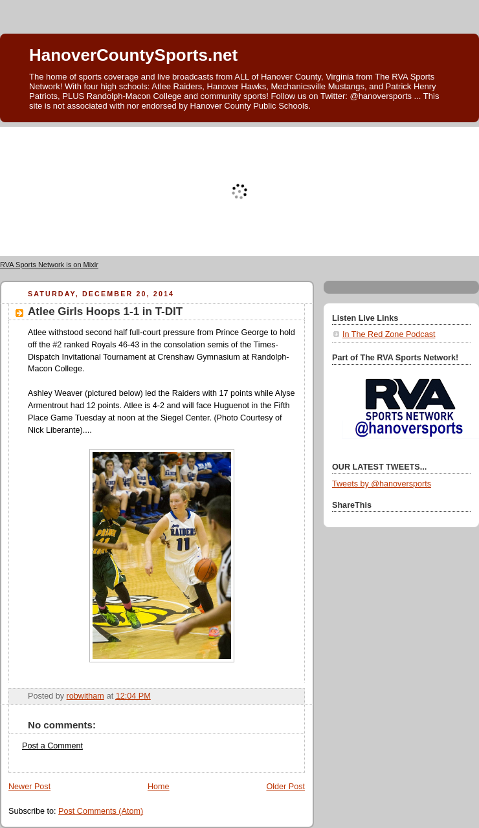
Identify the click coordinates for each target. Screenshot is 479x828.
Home (159, 786)
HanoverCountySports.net (133, 55)
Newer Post (29, 786)
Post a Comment (52, 745)
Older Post (285, 786)
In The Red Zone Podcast (388, 334)
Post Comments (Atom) (100, 811)
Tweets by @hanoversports (381, 483)
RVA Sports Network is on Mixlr (49, 264)
